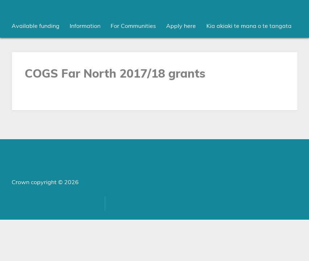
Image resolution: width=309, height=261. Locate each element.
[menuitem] (35, 26)
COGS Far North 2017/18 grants (115, 74)
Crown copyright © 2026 (45, 182)
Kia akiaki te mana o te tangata (249, 26)
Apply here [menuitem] (181, 26)
